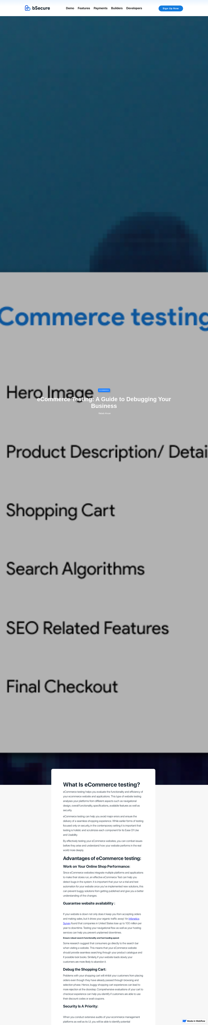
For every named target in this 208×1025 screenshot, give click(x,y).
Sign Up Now (171, 8)
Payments (100, 8)
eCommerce (104, 390)
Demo (70, 8)
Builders (117, 8)
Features (84, 8)
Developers (134, 8)
